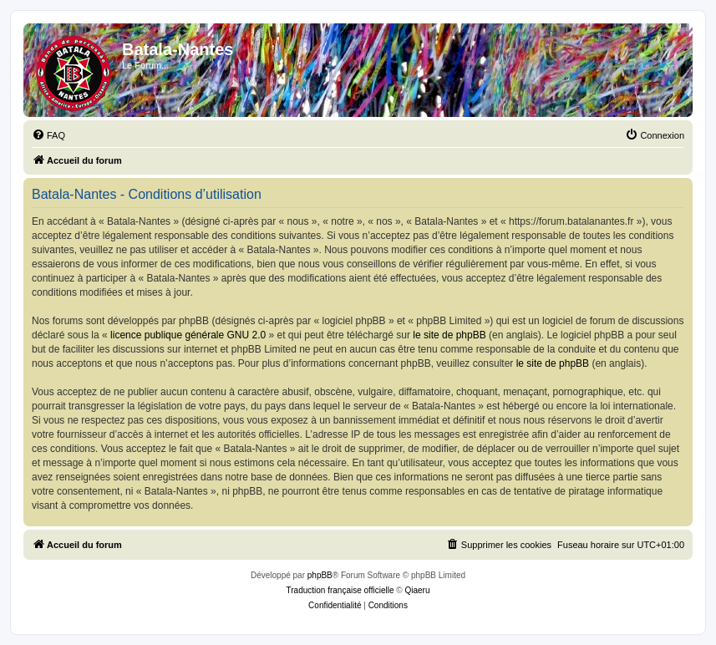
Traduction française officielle (340, 590)
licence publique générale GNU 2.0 (188, 335)
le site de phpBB (449, 335)
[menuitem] (48, 135)
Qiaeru (416, 590)
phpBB (320, 575)
